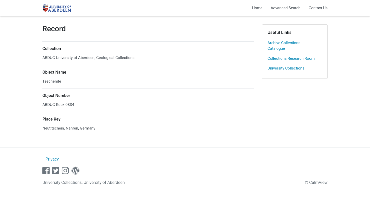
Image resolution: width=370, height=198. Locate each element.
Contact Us (318, 8)
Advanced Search (285, 8)
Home (257, 8)
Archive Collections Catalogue (283, 46)
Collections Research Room (291, 58)
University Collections (285, 68)
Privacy (52, 159)
